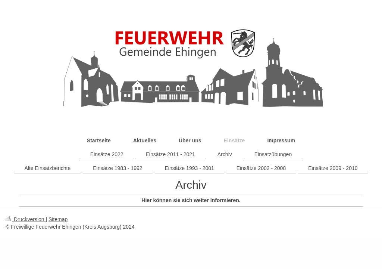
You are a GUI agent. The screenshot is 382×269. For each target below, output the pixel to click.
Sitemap (58, 219)
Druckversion (26, 219)
